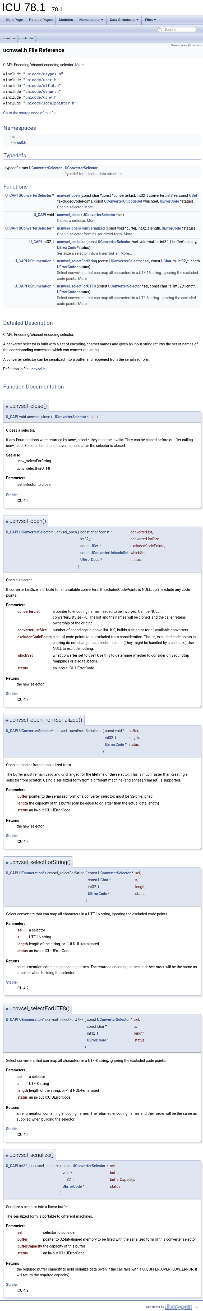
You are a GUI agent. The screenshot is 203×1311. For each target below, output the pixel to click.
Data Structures (124, 20)
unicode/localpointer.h (49, 103)
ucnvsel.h (37, 369)
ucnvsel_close (68, 215)
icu (12, 137)
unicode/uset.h (41, 80)
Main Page (14, 20)
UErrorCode (169, 201)
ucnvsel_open (68, 195)
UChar (166, 261)
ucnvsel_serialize (71, 242)
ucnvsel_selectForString (77, 261)
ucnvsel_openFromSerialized (81, 228)
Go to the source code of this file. (30, 113)
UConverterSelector (45, 168)
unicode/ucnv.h (41, 97)
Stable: (12, 495)
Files (150, 20)
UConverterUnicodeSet (123, 201)
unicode (27, 38)
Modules (66, 20)
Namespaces (91, 20)
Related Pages (41, 20)
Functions (195, 45)
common (9, 38)
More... (80, 65)
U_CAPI (11, 195)
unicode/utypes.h (43, 74)
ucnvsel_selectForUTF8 (76, 286)
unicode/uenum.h (42, 91)
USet (193, 195)
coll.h (21, 142)
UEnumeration (39, 261)
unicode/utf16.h (42, 85)
